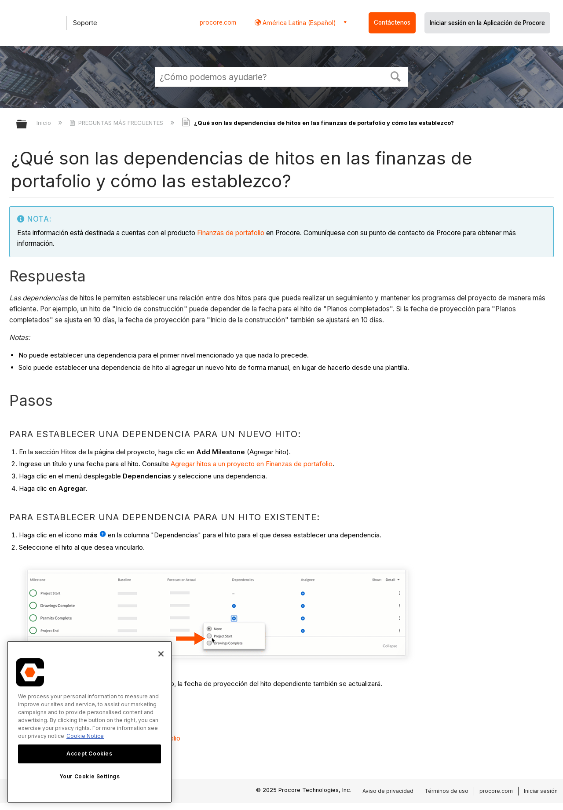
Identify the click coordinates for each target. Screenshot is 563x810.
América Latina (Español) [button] (298, 22)
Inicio (45, 122)
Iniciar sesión (541, 791)
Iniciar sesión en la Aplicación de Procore (487, 22)
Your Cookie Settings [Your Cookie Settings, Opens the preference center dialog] (89, 776)
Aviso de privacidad (387, 791)
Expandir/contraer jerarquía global (27, 124)
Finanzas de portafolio (230, 233)
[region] (89, 722)
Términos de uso (446, 791)
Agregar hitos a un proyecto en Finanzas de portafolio (252, 464)
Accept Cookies (89, 753)
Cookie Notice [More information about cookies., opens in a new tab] (85, 736)
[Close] (161, 654)
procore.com (218, 22)
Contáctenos (392, 22)
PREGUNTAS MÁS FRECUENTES (117, 122)
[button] (396, 75)
